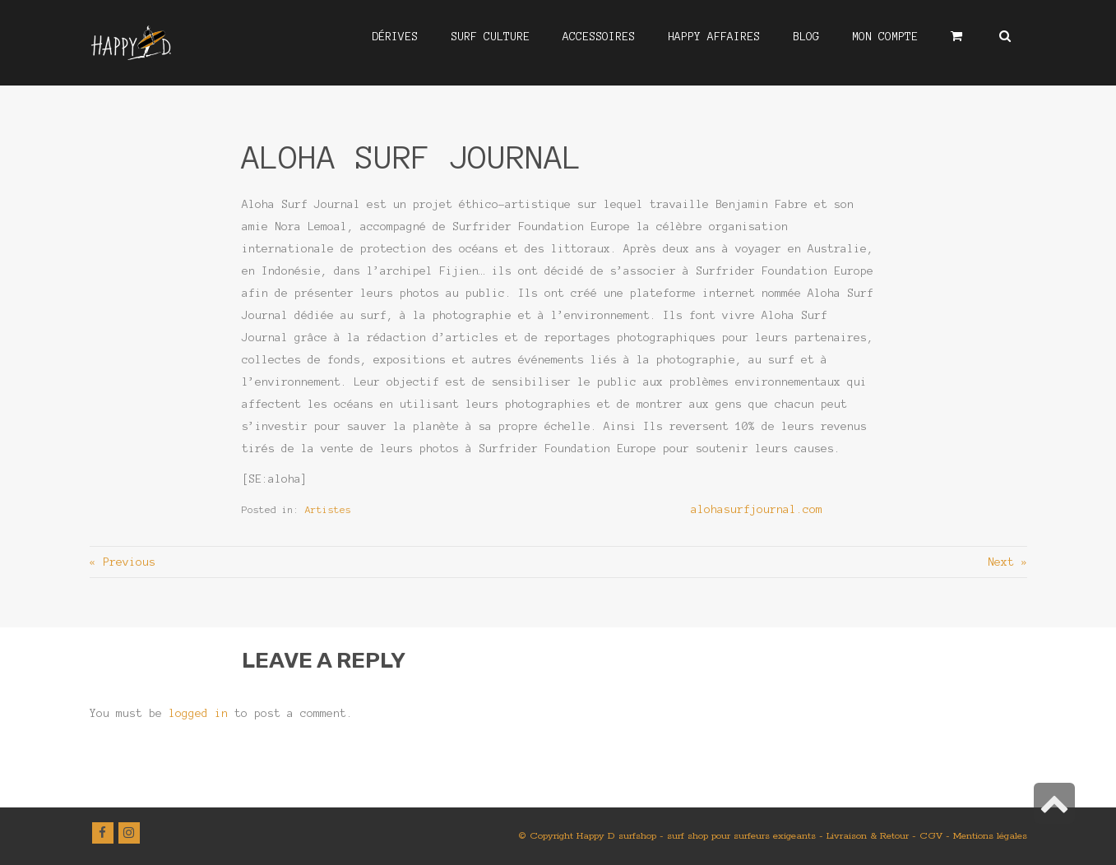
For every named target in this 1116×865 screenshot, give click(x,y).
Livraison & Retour (868, 836)
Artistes (328, 510)
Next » (1007, 562)
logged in (198, 713)
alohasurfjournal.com (756, 509)
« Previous (122, 562)
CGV (930, 836)
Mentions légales (990, 836)
